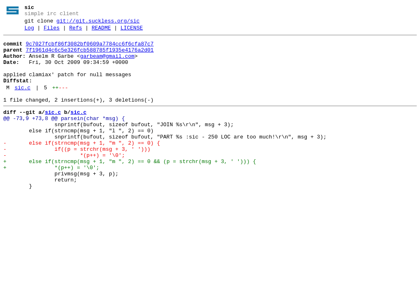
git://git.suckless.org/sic (98, 23)
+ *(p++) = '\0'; (51, 194)
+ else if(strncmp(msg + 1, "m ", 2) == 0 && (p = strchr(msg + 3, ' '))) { (129, 187)
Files (51, 31)
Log (29, 31)
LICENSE (132, 31)
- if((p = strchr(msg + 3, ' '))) (77, 172)
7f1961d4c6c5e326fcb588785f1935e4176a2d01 (90, 56)
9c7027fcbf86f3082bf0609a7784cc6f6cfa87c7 (90, 48)
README (101, 31)
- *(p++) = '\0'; (64, 180)
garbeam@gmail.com (107, 63)
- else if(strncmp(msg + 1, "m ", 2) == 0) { (81, 165)
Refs (75, 31)
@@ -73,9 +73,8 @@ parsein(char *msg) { (64, 135)
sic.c (22, 101)
